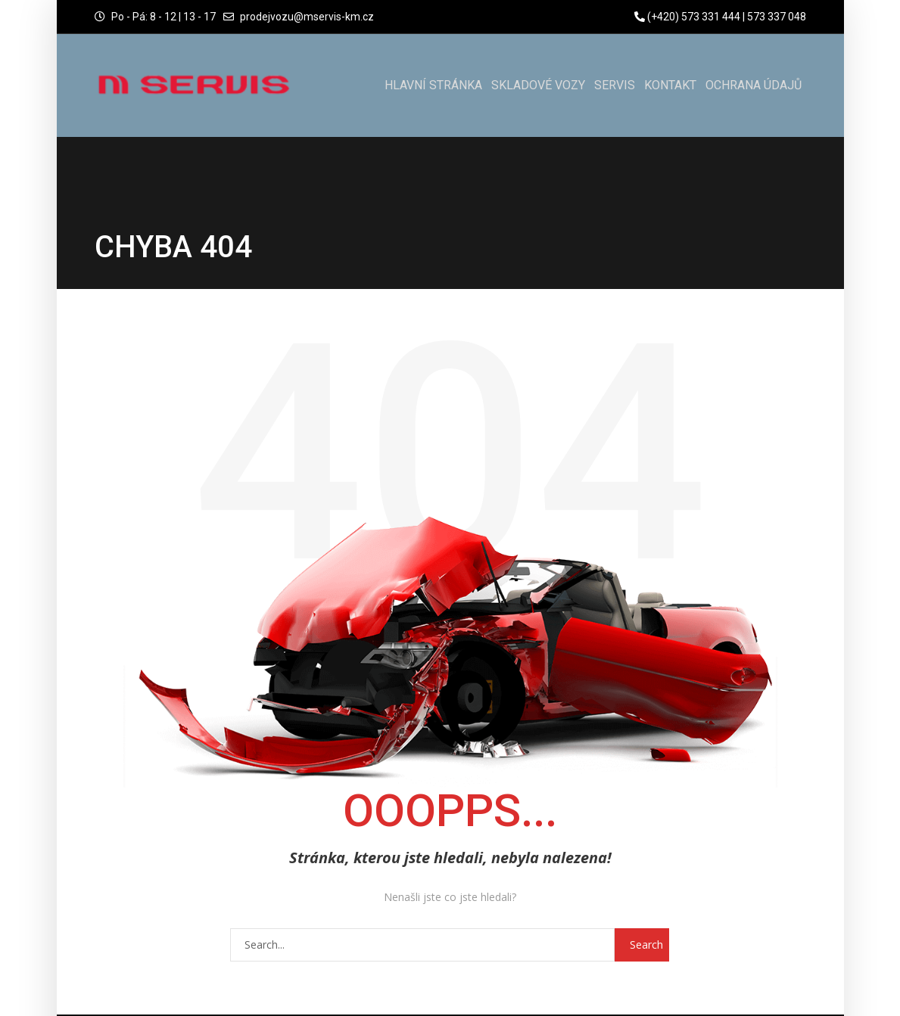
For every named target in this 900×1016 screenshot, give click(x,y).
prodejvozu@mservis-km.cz (307, 17)
